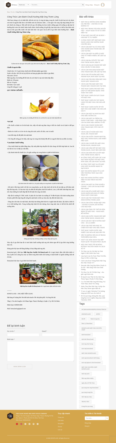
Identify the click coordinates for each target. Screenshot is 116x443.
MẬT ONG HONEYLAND (89, 353)
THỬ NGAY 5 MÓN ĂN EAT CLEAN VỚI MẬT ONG (91, 96)
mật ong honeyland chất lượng (90, 358)
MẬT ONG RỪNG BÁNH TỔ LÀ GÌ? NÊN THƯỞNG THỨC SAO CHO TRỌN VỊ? (91, 173)
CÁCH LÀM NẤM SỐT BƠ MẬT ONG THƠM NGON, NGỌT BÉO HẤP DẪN (92, 149)
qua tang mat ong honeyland (90, 387)
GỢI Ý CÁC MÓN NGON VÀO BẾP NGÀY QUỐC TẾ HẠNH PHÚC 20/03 (92, 241)
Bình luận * (11, 339)
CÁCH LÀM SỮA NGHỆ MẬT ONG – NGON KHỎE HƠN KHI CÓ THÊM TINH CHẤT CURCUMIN (92, 193)
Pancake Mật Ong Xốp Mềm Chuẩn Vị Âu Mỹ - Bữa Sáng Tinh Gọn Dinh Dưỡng (92, 267)
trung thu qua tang (87, 406)
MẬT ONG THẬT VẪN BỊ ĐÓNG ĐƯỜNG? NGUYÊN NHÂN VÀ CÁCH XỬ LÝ (92, 246)
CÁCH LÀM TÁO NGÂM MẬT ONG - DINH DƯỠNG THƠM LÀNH (92, 199)
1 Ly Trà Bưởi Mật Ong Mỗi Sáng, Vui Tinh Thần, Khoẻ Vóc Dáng (92, 283)
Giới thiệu (61, 420)
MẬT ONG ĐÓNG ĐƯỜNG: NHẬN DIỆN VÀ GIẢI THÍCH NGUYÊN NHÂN (91, 180)
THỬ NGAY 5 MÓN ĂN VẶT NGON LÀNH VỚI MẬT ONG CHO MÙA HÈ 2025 (92, 102)
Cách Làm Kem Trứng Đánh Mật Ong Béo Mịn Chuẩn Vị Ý (92, 262)
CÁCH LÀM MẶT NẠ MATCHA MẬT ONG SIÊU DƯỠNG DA (92, 115)
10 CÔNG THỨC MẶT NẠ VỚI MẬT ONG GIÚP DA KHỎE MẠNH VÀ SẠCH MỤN (91, 166)
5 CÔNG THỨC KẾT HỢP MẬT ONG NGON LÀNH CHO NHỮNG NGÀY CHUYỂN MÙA (92, 42)
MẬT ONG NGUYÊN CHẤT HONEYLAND (89, 368)
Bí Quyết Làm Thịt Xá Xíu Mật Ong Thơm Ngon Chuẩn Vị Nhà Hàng (91, 278)
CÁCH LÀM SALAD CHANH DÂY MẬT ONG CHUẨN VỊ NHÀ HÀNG (92, 66)
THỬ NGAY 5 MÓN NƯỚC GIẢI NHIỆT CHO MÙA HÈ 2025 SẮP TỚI (92, 231)
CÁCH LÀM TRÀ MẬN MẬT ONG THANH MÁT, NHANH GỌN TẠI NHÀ (92, 85)
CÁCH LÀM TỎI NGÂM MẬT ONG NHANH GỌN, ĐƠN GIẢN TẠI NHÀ (91, 75)
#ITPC (98, 314)
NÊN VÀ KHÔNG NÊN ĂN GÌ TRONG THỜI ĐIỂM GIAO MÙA (92, 236)
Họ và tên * (11, 331)
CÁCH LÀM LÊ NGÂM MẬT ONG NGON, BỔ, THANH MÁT (91, 133)
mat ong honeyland (87, 348)
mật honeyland (86, 334)
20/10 (83, 319)
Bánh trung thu (95, 319)
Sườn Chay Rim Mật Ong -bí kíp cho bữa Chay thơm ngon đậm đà (92, 287)
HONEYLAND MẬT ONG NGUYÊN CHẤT (92, 329)
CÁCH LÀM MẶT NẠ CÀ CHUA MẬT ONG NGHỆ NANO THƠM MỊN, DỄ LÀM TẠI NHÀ (92, 49)
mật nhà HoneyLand (87, 339)
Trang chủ (61, 417)
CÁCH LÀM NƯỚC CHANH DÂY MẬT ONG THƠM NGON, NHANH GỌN (92, 217)
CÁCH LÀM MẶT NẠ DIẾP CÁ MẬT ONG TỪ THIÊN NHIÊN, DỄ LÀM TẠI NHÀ (92, 56)
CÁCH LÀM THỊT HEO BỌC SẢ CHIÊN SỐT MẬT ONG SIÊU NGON (92, 227)
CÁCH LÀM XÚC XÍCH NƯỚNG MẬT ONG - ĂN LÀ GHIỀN (92, 222)
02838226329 (26, 420)
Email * (44, 331)
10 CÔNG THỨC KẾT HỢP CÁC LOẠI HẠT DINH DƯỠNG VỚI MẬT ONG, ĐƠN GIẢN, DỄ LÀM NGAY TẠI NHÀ (92, 159)
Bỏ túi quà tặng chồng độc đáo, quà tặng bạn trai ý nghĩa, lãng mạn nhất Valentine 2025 (92, 298)
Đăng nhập (89, 5)
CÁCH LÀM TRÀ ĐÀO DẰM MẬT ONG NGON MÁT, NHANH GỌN (92, 80)
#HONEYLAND (86, 314)
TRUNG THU (85, 401)
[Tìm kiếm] (83, 4)
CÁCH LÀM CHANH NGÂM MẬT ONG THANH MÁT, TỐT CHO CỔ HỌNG (91, 127)
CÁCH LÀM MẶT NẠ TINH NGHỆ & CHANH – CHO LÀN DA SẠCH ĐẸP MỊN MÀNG (91, 186)
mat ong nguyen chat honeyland (91, 362)
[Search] (107, 418)
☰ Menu (14, 5)
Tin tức (60, 426)
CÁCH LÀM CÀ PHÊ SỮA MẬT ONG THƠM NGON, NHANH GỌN (92, 144)
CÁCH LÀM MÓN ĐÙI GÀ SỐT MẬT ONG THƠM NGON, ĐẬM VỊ (92, 154)
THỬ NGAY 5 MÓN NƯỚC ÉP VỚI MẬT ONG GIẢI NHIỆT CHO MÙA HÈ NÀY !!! (92, 109)
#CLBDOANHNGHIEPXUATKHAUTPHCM (94, 309)
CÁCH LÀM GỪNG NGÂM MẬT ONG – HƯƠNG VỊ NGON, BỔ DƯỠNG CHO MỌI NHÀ (92, 205)
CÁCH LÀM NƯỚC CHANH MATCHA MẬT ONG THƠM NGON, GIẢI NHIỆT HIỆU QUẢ (92, 139)
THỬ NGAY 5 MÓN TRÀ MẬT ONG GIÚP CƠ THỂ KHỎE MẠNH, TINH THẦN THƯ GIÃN (91, 91)
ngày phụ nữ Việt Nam (88, 383)
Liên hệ (60, 430)
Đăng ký (97, 5)
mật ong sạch (85, 373)
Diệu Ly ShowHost (87, 323)
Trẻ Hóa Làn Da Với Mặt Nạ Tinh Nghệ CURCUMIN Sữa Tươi (91, 252)
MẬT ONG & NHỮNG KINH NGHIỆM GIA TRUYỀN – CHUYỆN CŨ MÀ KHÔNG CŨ (92, 24)
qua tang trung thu (87, 392)
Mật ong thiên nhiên (88, 378)
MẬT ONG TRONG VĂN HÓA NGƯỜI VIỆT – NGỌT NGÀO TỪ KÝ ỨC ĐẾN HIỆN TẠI (92, 31)
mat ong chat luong (87, 344)
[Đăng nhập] (102, 5)
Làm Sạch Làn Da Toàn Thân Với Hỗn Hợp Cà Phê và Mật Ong (92, 257)
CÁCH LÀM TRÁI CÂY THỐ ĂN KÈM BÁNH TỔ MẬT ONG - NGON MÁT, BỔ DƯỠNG (92, 211)
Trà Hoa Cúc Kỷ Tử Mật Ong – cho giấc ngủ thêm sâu (91, 273)
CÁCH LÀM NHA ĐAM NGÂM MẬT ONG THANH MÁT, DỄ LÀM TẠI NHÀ (92, 71)
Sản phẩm (61, 423)
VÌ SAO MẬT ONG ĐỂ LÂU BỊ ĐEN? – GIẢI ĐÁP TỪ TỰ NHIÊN (92, 36)
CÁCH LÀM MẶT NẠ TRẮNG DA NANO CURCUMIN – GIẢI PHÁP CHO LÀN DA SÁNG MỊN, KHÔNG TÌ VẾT (92, 120)
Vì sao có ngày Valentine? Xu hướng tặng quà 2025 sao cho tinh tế (92, 292)
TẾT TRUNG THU (87, 397)
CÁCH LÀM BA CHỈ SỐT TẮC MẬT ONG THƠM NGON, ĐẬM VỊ (91, 61)
